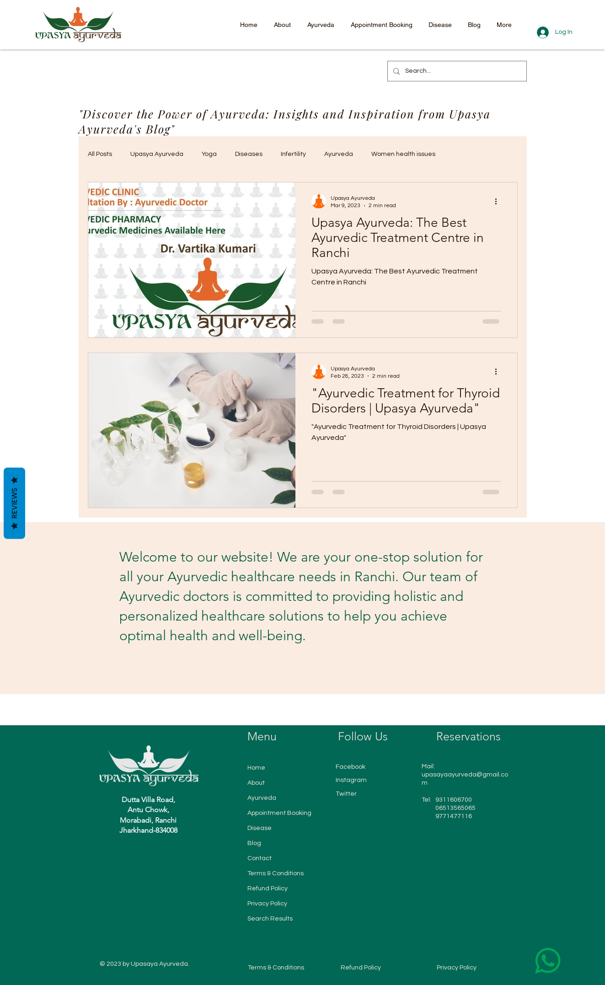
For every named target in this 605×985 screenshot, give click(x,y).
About (256, 783)
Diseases (248, 154)
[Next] (577, 608)
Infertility (293, 154)
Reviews (14, 503)
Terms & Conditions (275, 873)
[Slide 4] (307, 671)
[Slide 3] (299, 671)
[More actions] (499, 201)
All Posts (100, 154)
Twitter (346, 794)
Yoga (209, 154)
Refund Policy (267, 888)
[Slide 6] (323, 671)
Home (256, 768)
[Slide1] (282, 671)
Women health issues (403, 154)
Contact (259, 858)
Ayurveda (338, 154)
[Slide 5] (315, 671)
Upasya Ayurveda (156, 154)
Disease (259, 828)
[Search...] (456, 71)
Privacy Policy (267, 903)
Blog (254, 843)
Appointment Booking (279, 813)
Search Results (270, 918)
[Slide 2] (290, 671)
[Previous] (27, 608)
